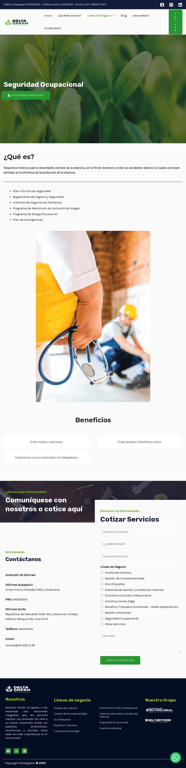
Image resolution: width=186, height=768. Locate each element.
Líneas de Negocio (113, 567)
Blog (124, 15)
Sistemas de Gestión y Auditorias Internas (134, 590)
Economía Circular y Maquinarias (119, 707)
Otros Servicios (115, 624)
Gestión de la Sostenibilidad (124, 578)
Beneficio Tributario (65, 725)
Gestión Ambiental (118, 612)
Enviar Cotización (120, 660)
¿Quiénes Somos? (69, 15)
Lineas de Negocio (101, 15)
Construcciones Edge (120, 601)
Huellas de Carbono (65, 708)
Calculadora (141, 15)
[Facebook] (162, 5)
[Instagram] (171, 5)
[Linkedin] (180, 5)
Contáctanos (53, 28)
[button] (26, 95)
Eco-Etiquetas (115, 584)
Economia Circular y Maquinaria (128, 595)
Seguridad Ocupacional (122, 618)
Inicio (48, 15)
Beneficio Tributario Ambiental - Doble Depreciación (141, 607)
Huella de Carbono (118, 572)
